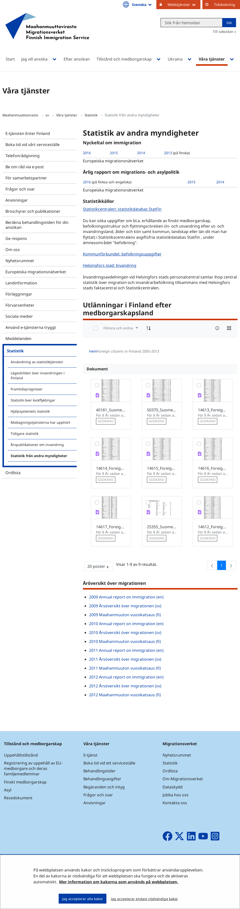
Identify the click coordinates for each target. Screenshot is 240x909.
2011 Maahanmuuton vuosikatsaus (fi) (125, 668)
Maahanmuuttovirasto (20, 115)
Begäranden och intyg (104, 787)
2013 (168, 152)
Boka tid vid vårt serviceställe (32, 144)
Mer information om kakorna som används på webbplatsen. (118, 882)
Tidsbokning (224, 4)
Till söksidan (223, 31)
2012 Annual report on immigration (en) (126, 677)
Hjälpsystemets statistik (30, 411)
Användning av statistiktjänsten (37, 361)
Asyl (7, 790)
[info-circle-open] (217, 328)
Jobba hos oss (176, 795)
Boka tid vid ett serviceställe (109, 763)
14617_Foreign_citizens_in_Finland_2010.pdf (111, 526)
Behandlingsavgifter (102, 779)
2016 (87, 152)
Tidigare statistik (24, 433)
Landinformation (21, 283)
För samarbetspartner (26, 178)
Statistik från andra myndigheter (39, 455)
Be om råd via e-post (24, 166)
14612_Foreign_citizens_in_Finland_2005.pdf (213, 526)
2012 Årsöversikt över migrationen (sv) (125, 686)
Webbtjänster (184, 4)
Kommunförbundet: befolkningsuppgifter (123, 254)
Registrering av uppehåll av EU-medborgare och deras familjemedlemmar (33, 768)
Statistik (91, 115)
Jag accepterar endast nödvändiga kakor (144, 898)
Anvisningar (16, 200)
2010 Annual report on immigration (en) (126, 623)
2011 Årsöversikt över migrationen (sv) (125, 659)
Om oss (12, 249)
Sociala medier (19, 316)
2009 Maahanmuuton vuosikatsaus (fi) (125, 614)
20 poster (100, 567)
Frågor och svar (20, 189)
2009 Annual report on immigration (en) (126, 597)
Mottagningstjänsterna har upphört (40, 422)
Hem (93, 351)
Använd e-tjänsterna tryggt (30, 327)
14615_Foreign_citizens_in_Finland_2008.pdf (162, 468)
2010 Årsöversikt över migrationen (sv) (125, 632)
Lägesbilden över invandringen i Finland (38, 375)
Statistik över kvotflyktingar (33, 400)
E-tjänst (90, 755)
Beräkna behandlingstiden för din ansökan (37, 225)
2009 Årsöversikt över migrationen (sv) (125, 606)
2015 (114, 152)
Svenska (142, 4)
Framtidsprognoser (27, 389)
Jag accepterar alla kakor (82, 898)
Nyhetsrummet (19, 260)
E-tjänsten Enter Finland (27, 133)
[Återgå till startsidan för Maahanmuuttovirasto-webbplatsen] (47, 33)
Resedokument (18, 798)
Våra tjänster (67, 115)
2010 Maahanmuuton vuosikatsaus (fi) (125, 641)
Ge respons (16, 238)
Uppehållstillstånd (21, 755)
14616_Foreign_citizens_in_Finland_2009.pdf (213, 468)
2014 (141, 152)
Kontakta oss (175, 802)
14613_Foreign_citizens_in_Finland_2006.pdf (213, 410)
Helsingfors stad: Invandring (110, 265)
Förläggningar (18, 294)
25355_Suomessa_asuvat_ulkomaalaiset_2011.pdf (162, 526)
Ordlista (13, 472)
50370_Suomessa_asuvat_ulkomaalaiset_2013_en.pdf (162, 410)
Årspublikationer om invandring (37, 444)
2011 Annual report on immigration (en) (126, 650)
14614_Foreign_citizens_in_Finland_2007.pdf (111, 468)
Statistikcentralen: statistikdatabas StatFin (123, 209)
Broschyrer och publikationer (32, 211)
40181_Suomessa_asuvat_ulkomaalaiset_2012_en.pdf (111, 410)
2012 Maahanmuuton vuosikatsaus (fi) (125, 695)
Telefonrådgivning (22, 155)
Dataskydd (173, 787)
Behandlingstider (99, 771)
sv (48, 115)
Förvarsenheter (19, 305)
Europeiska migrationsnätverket (35, 272)
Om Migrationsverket (183, 779)
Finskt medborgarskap (25, 782)
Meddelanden (18, 338)
